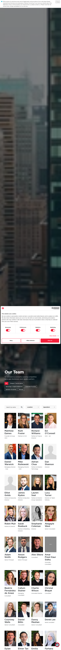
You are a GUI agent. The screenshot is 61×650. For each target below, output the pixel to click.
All (6, 383)
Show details (53, 335)
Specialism (46, 407)
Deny (11, 340)
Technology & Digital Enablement (14, 386)
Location (30, 407)
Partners (21, 389)
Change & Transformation (16, 383)
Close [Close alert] (57, 2)
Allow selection (30, 340)
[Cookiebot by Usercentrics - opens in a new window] (52, 308)
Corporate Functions (30, 386)
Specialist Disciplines (11, 389)
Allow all (50, 340)
